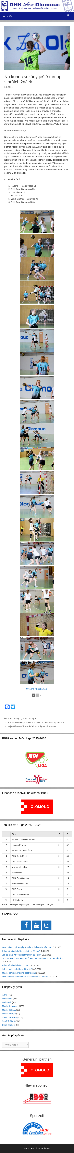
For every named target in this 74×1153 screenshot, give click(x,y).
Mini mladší (7, 998)
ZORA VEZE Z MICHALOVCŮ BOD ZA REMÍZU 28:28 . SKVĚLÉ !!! (32, 958)
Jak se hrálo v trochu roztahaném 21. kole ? (21, 955)
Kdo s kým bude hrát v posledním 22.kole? (21, 951)
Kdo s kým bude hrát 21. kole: (15, 965)
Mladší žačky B (9, 1014)
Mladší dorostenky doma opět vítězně (19, 973)
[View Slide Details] (37, 806)
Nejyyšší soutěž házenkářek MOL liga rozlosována (32, 726)
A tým (4, 995)
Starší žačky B (29, 718)
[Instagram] (46, 925)
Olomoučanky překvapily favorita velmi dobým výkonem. (27, 947)
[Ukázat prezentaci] (37, 689)
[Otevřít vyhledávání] (68, 15)
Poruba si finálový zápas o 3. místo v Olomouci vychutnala (36, 722)
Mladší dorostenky (10, 1006)
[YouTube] (36, 925)
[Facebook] (26, 925)
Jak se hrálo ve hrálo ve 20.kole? (17, 969)
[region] (37, 808)
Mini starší (6, 1002)
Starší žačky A (14, 718)
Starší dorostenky (10, 1017)
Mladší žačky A (9, 1010)
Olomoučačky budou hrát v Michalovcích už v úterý (25, 976)
